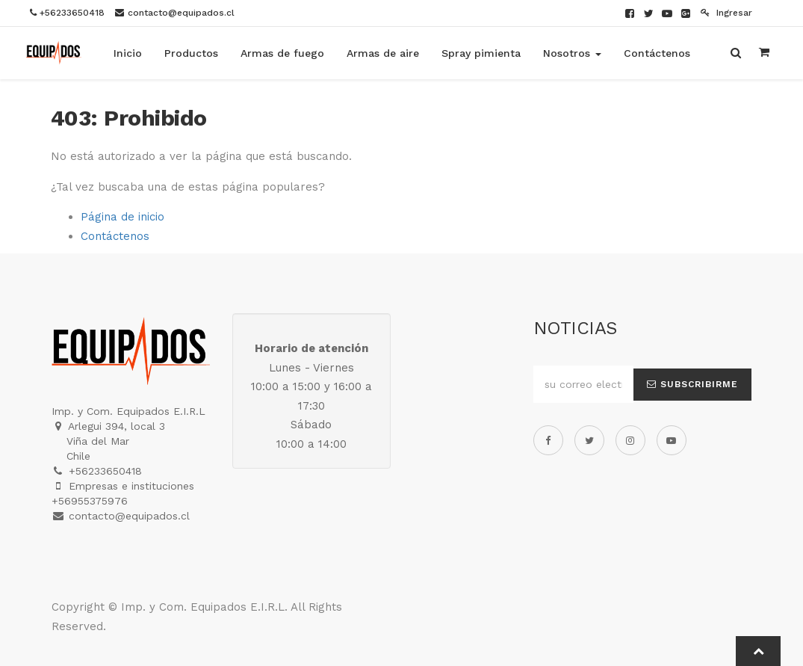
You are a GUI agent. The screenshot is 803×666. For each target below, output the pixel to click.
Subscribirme (692, 384)
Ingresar (726, 12)
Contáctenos (115, 236)
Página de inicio (122, 216)
